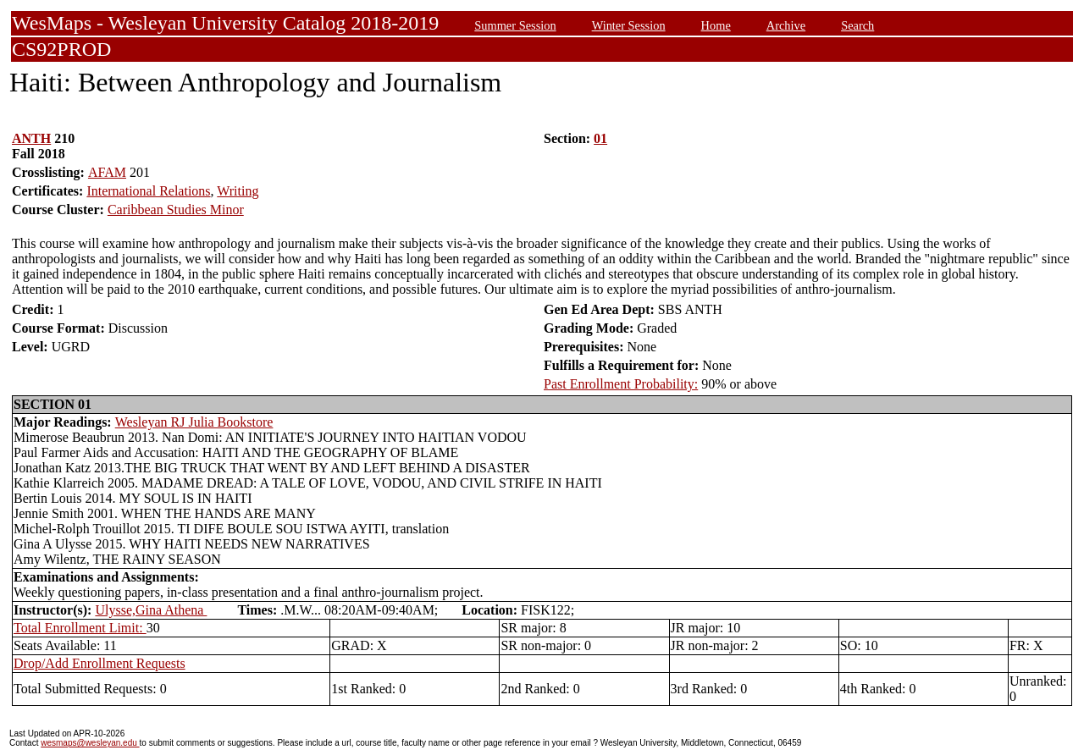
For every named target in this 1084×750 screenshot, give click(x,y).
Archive (785, 25)
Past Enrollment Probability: (621, 384)
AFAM (107, 172)
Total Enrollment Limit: (80, 627)
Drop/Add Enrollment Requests (99, 663)
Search (857, 25)
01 (600, 138)
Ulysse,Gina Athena (151, 610)
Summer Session (515, 25)
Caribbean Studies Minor (176, 209)
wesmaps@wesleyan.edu (90, 742)
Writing (237, 191)
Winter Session (629, 25)
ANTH (31, 138)
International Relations (148, 191)
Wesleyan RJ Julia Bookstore (194, 422)
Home (716, 25)
